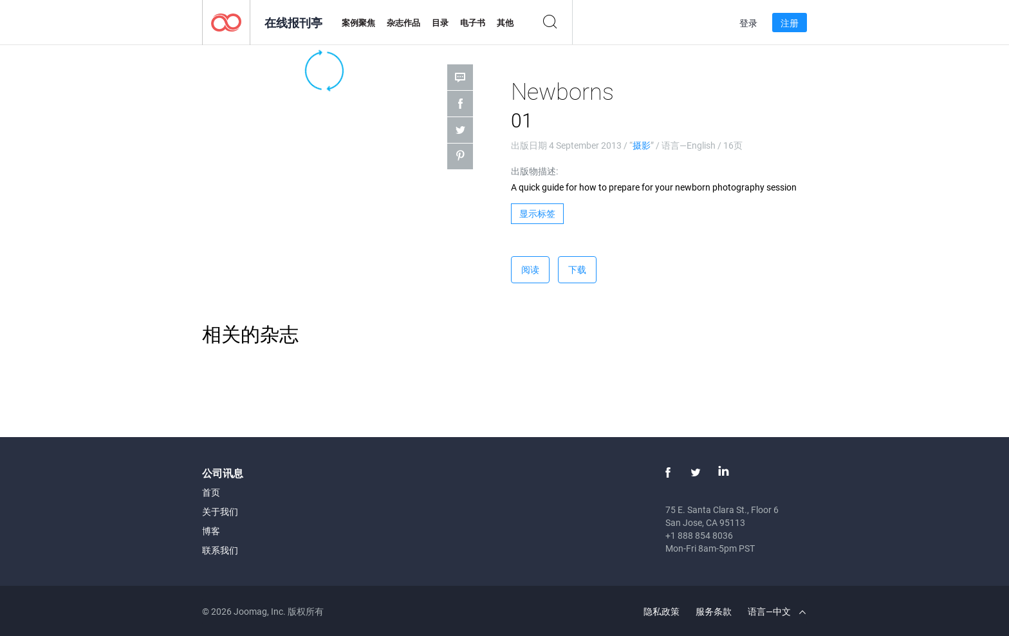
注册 (790, 23)
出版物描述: (534, 171)
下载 (577, 269)
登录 (748, 23)
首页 (211, 492)
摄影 (642, 145)
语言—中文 (777, 611)
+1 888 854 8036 (699, 535)
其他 (505, 22)
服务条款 (714, 611)
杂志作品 (403, 22)
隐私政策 (661, 611)
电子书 (472, 22)
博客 (211, 531)
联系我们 (220, 550)
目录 (440, 22)
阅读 (530, 269)
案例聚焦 (358, 22)
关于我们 (220, 511)
